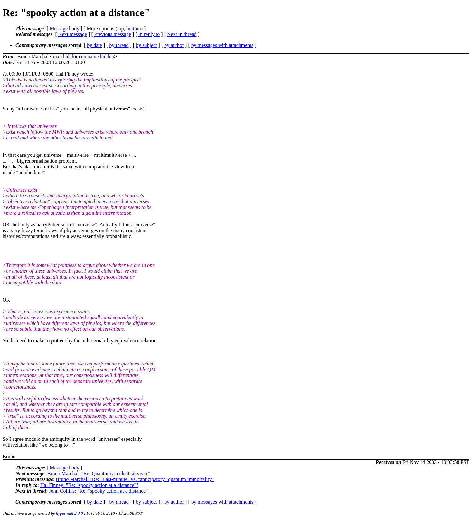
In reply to (149, 34)
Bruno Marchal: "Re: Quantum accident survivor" (98, 473)
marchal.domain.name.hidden (83, 56)
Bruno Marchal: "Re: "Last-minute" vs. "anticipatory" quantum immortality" (135, 479)
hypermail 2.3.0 (69, 513)
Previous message (112, 34)
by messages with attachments (222, 45)
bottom (133, 28)
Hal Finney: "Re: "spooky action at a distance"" (89, 485)
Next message (72, 34)
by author (174, 45)
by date (94, 45)
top (120, 28)
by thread (119, 45)
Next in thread (182, 34)
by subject (146, 45)
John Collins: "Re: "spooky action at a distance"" (99, 491)
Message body (64, 28)
